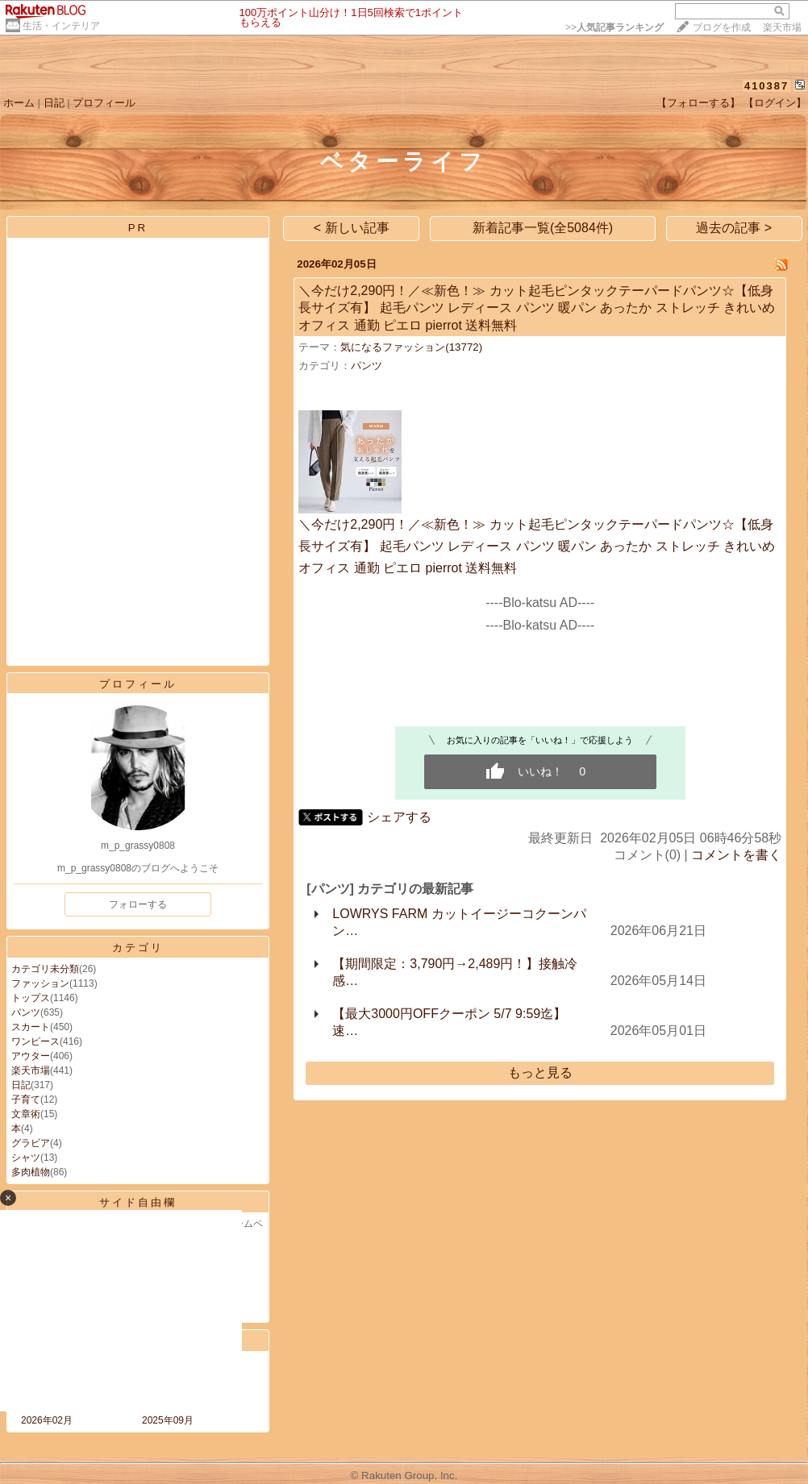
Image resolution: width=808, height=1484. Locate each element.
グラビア (30, 1143)
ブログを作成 (722, 27)
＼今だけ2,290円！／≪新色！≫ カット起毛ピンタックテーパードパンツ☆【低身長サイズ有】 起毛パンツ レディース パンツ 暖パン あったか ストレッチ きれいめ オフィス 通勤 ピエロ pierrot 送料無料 (536, 308)
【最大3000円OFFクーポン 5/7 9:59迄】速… (449, 1022)
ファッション (40, 983)
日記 (54, 103)
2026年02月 (47, 1420)
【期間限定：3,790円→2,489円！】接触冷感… (454, 972)
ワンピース (35, 1041)
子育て (25, 1099)
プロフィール (104, 103)
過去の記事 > (734, 228)
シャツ (25, 1157)
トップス (30, 998)
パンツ (25, 1012)
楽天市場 (782, 27)
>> (614, 27)
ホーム (19, 103)
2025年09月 (168, 1420)
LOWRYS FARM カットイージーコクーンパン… (458, 922)
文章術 (25, 1114)
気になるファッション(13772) (411, 347)
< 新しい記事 (351, 228)
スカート (30, 1027)
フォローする (138, 904)
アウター (30, 1056)
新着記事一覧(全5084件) (543, 228)
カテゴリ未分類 (45, 969)
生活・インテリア (61, 25)
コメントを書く (736, 855)
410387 (766, 86)
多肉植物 (30, 1172)
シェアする (399, 817)
